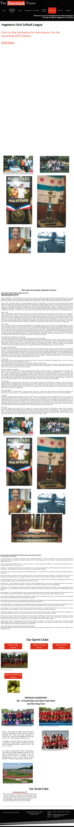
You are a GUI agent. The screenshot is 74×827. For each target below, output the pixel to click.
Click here (8, 42)
